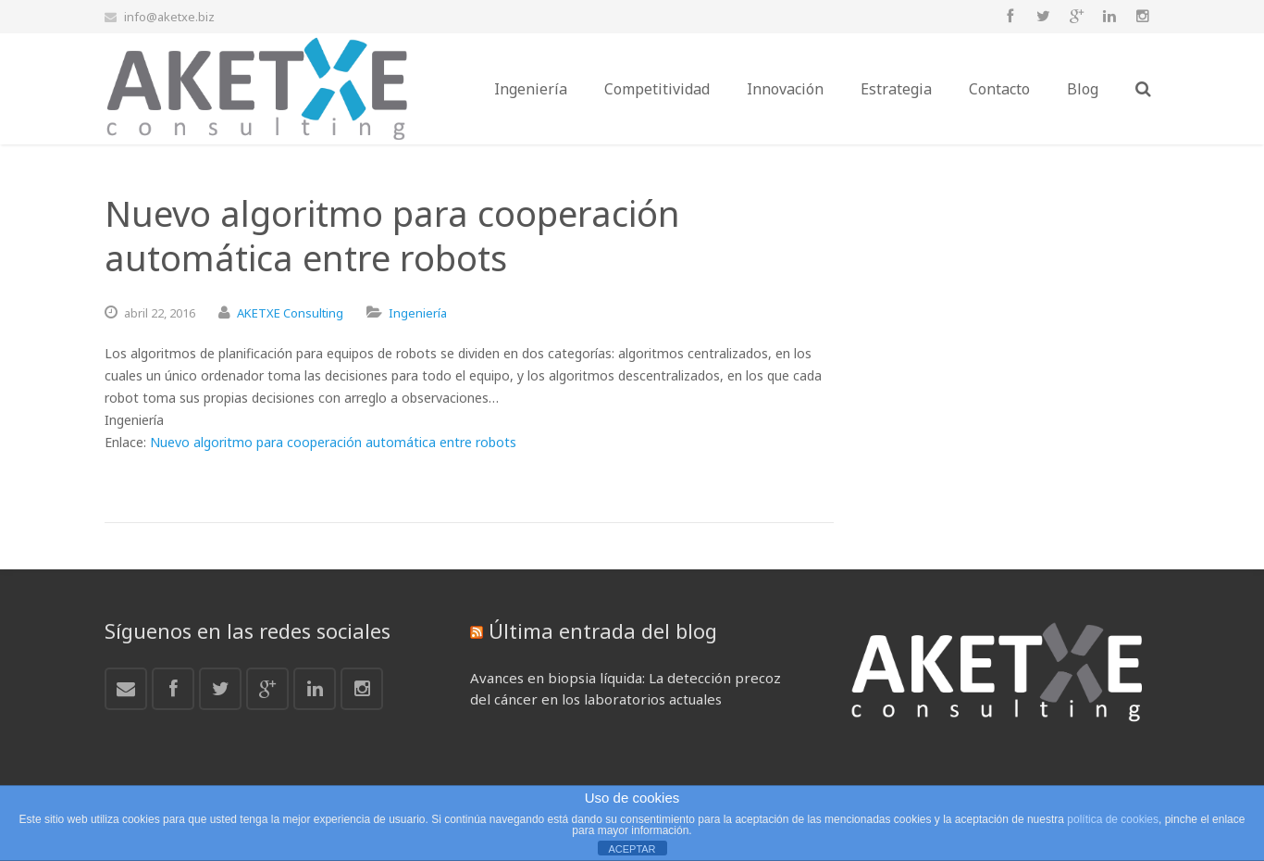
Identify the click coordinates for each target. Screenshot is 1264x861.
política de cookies (1113, 819)
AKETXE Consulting (290, 313)
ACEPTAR (631, 849)
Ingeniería (418, 313)
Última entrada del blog (603, 630)
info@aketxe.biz (169, 16)
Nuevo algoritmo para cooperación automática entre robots (333, 442)
